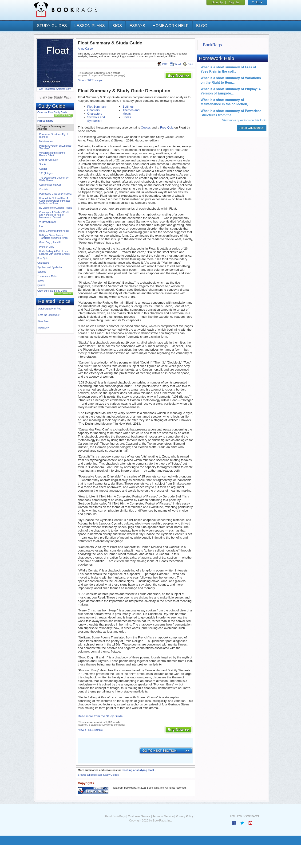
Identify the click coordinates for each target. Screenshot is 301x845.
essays (137, 25)
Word (175, 64)
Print (188, 64)
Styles (40, 280)
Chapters (93, 110)
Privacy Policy (185, 816)
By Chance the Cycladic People (55, 208)
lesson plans (89, 25)
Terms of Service (163, 816)
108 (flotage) (45, 173)
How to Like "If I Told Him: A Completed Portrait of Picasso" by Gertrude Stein (55, 201)
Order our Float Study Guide (52, 112)
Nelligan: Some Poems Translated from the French (53, 236)
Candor (43, 169)
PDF (162, 64)
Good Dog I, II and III (50, 242)
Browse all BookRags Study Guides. (98, 774)
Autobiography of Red (49, 308)
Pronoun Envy (46, 247)
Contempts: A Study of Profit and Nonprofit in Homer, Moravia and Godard (54, 215)
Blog (201, 25)
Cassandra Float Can (50, 185)
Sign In (234, 2)
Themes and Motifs (47, 276)
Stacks (42, 164)
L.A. (41, 226)
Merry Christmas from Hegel (54, 231)
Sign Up (217, 2)
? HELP (257, 2)
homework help (171, 25)
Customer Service (139, 816)
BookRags (212, 45)
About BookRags (115, 816)
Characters (43, 263)
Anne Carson (86, 48)
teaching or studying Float (138, 770)
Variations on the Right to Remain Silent (52, 154)
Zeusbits (43, 189)
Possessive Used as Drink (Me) (55, 193)
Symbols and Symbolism (50, 267)
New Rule (43, 321)
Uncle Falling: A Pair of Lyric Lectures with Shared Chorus (54, 252)
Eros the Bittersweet (48, 315)
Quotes (41, 285)
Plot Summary (45, 121)
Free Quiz (42, 258)
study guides (52, 25)
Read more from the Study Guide (100, 716)
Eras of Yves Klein (48, 160)
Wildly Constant (47, 222)
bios (117, 25)
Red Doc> (43, 327)
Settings (41, 271)
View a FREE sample (90, 80)
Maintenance (46, 141)
